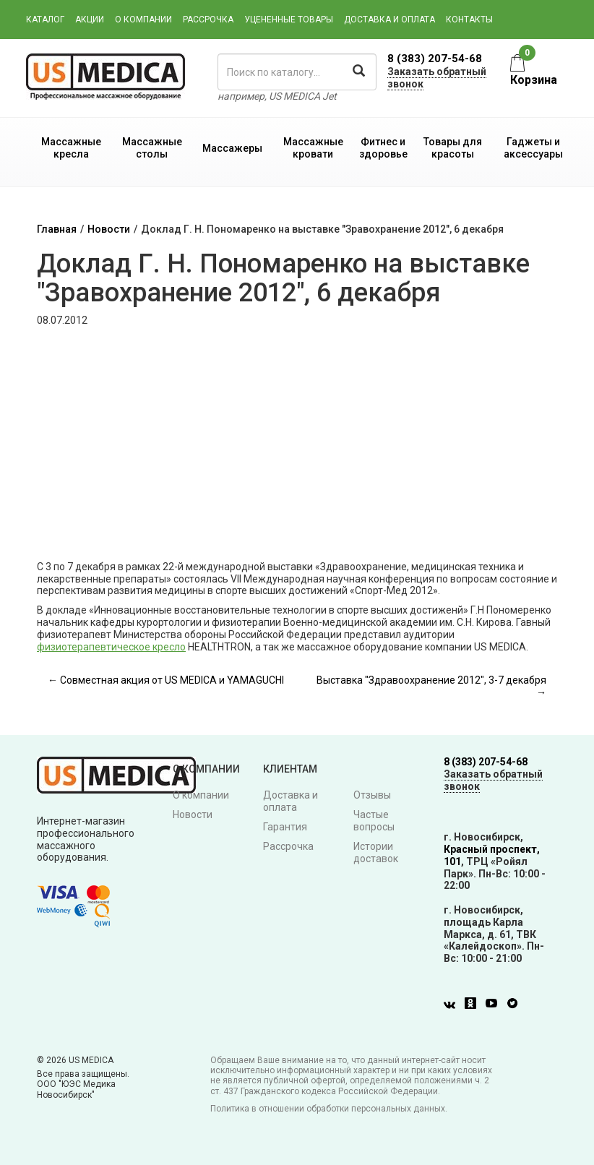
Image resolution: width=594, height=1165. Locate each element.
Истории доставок (375, 852)
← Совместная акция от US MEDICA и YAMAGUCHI (166, 680)
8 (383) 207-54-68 (434, 58)
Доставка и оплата (389, 19)
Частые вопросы (374, 821)
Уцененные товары (288, 19)
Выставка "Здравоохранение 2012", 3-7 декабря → (431, 686)
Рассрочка (208, 19)
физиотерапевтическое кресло (111, 647)
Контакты (469, 19)
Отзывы (372, 795)
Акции (89, 19)
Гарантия (285, 827)
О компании (143, 19)
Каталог (45, 19)
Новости (108, 229)
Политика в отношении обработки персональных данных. (328, 1109)
